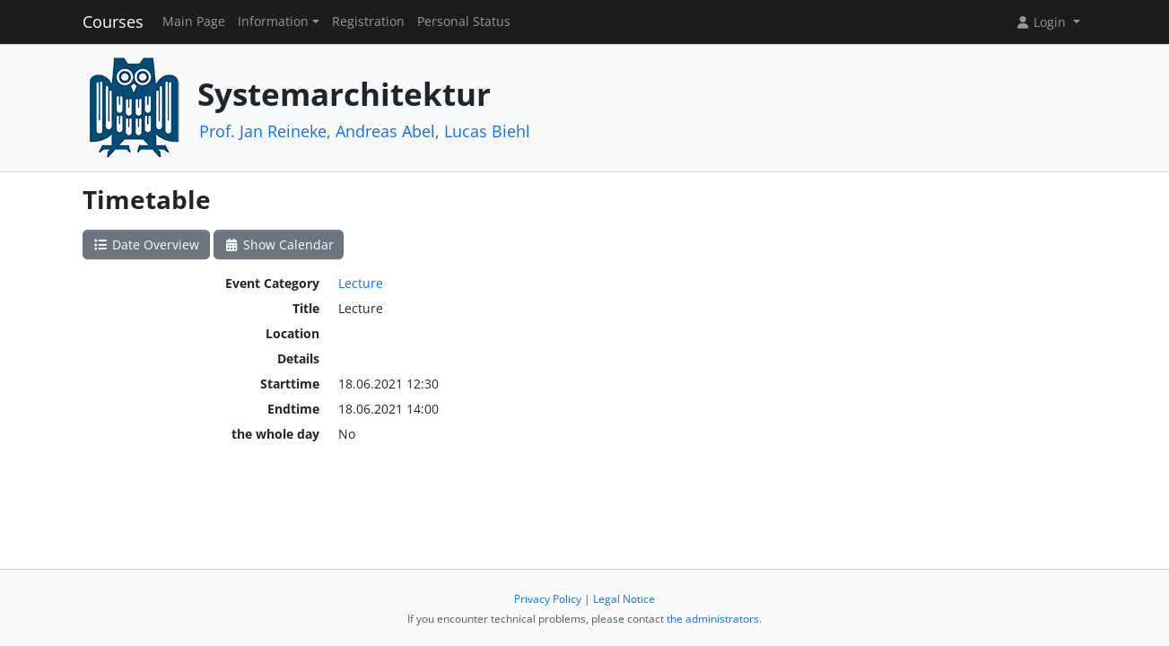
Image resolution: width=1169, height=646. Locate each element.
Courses (113, 21)
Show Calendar (278, 244)
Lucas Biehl (487, 131)
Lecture (360, 283)
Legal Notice (624, 599)
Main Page (193, 21)
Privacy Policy (547, 599)
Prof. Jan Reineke (263, 131)
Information (273, 21)
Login (1042, 22)
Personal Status (463, 21)
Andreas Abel (385, 131)
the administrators (713, 618)
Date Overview (146, 244)
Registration (368, 21)
